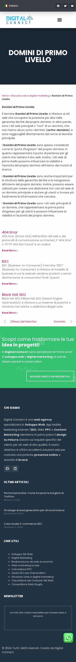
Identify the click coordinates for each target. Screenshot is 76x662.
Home (5, 95)
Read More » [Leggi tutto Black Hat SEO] (10, 312)
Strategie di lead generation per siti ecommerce (34, 510)
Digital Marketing (22, 558)
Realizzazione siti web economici (32, 562)
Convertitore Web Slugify (27, 584)
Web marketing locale (25, 565)
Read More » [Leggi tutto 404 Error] (10, 250)
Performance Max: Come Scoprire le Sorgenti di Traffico (34, 494)
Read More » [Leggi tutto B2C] (10, 283)
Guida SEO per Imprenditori (28, 573)
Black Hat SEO (14, 294)
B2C (5, 261)
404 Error (10, 232)
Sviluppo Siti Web (22, 554)
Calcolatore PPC (22, 569)
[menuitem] (11, 5)
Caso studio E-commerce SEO (23, 524)
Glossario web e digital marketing (30, 95)
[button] (59, 20)
